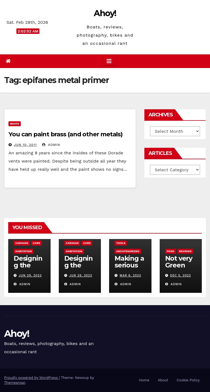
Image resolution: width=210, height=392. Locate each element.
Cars (36, 242)
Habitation (23, 251)
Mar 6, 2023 (130, 275)
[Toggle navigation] (109, 61)
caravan (21, 242)
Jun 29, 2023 (30, 275)
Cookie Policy (188, 380)
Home (144, 380)
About (163, 380)
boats (14, 123)
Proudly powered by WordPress (31, 378)
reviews (185, 251)
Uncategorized (127, 251)
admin (51, 145)
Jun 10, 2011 (25, 145)
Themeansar (14, 383)
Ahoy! (105, 13)
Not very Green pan (178, 265)
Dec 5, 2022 (180, 275)
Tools (120, 242)
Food (170, 251)
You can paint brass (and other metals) (65, 134)
